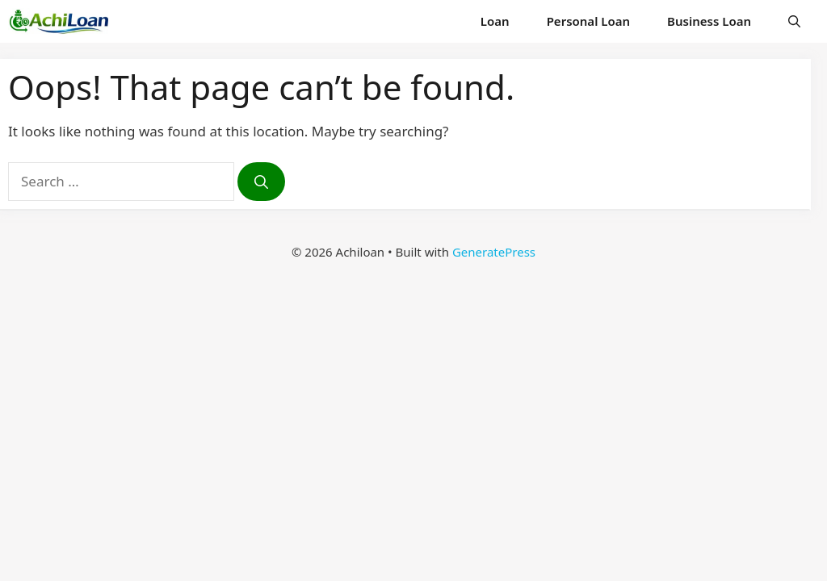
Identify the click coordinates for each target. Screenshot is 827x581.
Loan (495, 21)
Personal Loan (588, 21)
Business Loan (709, 21)
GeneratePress (493, 252)
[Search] (261, 181)
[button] (794, 21)
